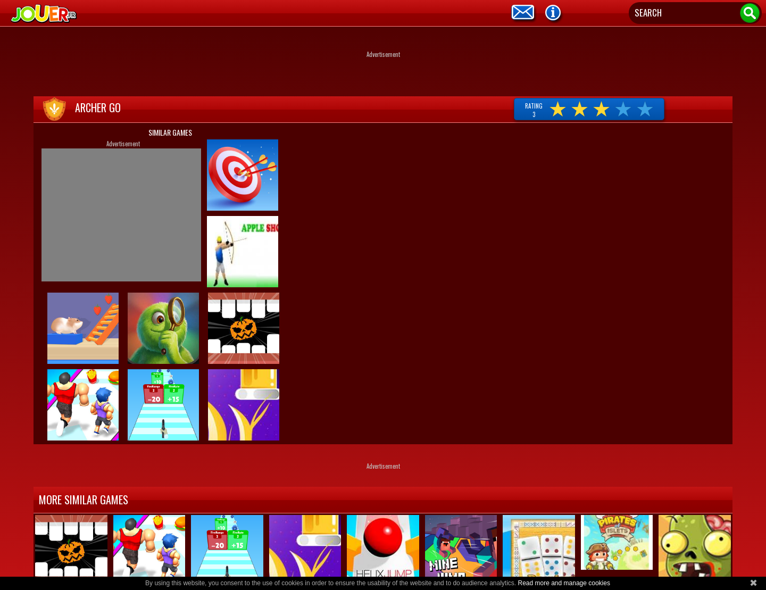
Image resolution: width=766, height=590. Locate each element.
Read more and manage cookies (564, 583)
